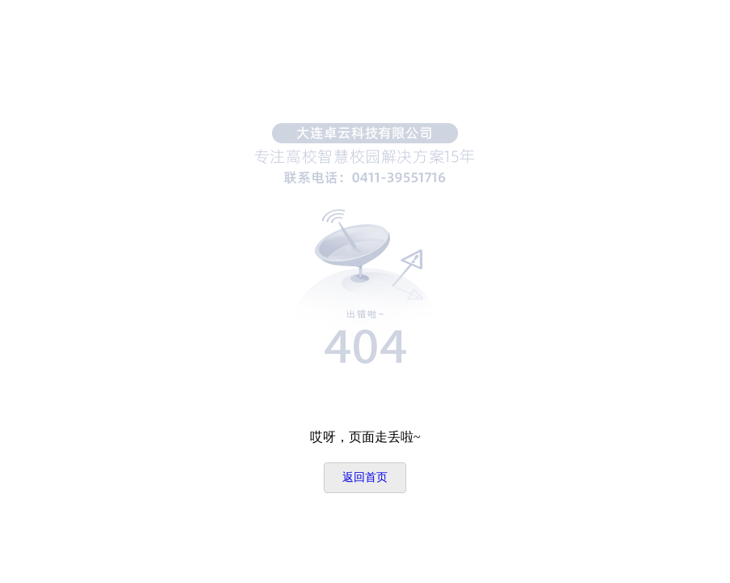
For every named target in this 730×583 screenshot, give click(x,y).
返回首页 (365, 477)
